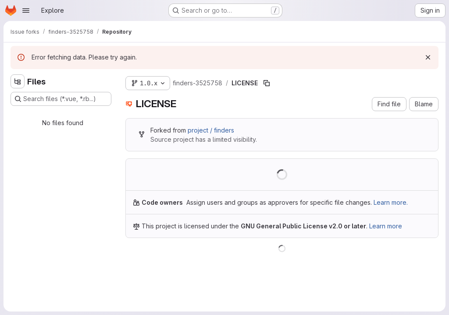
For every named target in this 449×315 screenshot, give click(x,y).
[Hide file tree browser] (18, 81)
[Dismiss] (428, 57)
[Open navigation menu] (26, 11)
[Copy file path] (267, 83)
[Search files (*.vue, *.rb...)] (61, 99)
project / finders (211, 130)
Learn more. (391, 202)
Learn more (385, 226)
